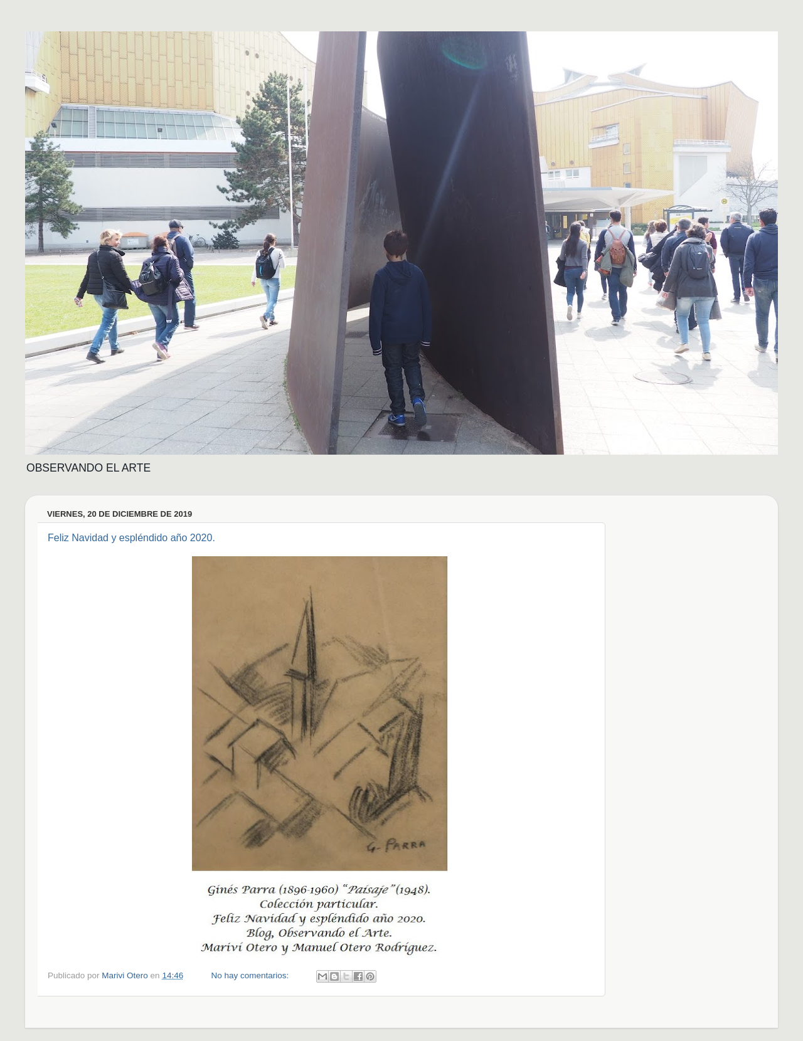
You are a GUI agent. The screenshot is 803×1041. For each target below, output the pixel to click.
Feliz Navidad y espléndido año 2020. (131, 537)
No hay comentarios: (251, 975)
